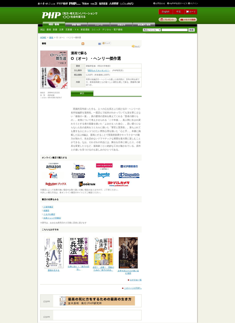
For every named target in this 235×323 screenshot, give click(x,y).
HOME (43, 37)
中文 (178, 11)
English (165, 11)
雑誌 (54, 24)
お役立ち (121, 24)
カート (191, 11)
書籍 (49, 29)
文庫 (61, 29)
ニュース (99, 24)
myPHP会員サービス (177, 3)
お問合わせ (159, 3)
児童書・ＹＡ (72, 29)
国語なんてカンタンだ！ (98, 70)
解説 (82, 93)
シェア (136, 46)
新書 (55, 29)
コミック (95, 29)
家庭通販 (85, 29)
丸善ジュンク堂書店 (52, 218)
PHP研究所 (70, 15)
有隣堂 (46, 210)
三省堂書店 (48, 207)
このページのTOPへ (133, 288)
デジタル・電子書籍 (112, 29)
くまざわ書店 (49, 214)
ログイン (193, 3)
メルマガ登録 (188, 19)
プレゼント (168, 19)
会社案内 (144, 24)
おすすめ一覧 (136, 280)
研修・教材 (76, 24)
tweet (83, 44)
